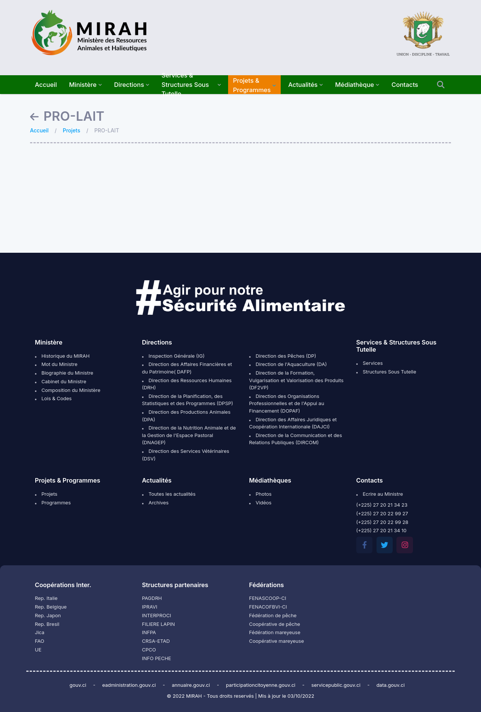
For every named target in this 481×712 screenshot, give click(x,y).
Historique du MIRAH (62, 356)
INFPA (149, 632)
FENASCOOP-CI (267, 598)
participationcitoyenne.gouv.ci (260, 685)
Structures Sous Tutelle (386, 372)
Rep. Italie (46, 598)
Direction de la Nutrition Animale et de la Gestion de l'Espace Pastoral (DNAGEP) (189, 435)
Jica (39, 632)
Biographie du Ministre (64, 373)
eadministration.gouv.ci (129, 685)
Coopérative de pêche (274, 624)
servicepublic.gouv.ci (336, 685)
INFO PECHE (156, 658)
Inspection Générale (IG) (173, 356)
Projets (71, 130)
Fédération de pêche (272, 615)
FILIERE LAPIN (158, 624)
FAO (39, 641)
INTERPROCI (156, 615)
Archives (155, 502)
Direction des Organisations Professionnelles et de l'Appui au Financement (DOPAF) (286, 403)
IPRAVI (149, 607)
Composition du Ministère (67, 390)
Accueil (39, 130)
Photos (260, 494)
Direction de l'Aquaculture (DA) (288, 364)
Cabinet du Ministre (60, 381)
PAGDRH (152, 598)
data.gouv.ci (391, 685)
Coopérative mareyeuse (276, 641)
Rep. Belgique (51, 607)
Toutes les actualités (169, 494)
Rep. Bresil (47, 624)
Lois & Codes (53, 398)
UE (38, 650)
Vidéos (260, 502)
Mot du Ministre (56, 364)
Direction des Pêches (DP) (282, 356)
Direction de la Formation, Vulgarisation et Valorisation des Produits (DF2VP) (296, 380)
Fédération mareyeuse (274, 632)
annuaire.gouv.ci (191, 685)
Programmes (53, 502)
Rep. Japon (48, 615)
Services (369, 363)
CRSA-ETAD (156, 641)
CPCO (149, 650)
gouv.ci (78, 685)
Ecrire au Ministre (379, 494)
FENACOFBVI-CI (268, 607)
